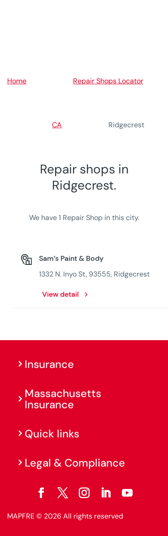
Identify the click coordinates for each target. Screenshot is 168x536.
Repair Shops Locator (108, 81)
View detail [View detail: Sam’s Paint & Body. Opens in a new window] (60, 294)
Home (16, 81)
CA (57, 125)
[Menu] (155, 11)
